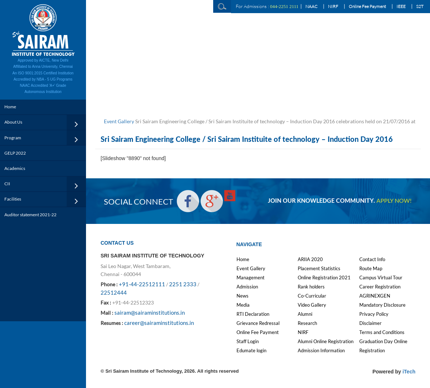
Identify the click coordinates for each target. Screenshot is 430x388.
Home (10, 106)
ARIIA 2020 (310, 259)
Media (243, 305)
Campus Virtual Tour (380, 277)
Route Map (370, 268)
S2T (419, 6)
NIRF (333, 6)
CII (7, 183)
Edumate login (251, 350)
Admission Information (321, 350)
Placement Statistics (319, 268)
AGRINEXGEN (374, 296)
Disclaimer (370, 323)
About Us (13, 122)
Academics (14, 168)
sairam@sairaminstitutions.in (149, 312)
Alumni (305, 314)
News (242, 296)
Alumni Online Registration (325, 341)
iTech (408, 372)
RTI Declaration (252, 314)
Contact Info (372, 259)
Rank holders (311, 287)
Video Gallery (312, 305)
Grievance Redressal (258, 323)
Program (12, 137)
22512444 (114, 292)
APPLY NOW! (393, 201)
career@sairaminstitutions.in (159, 322)
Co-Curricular (312, 296)
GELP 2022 (15, 153)
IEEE (401, 6)
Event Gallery (119, 121)
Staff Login (247, 341)
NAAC (311, 6)
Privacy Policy (373, 314)
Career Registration (379, 287)
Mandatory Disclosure (382, 305)
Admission (247, 287)
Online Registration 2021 (324, 277)
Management (250, 277)
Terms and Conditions (381, 332)
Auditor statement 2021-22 (30, 214)
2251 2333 (182, 284)
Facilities (12, 199)
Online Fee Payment (367, 6)
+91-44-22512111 (142, 284)
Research (307, 323)
